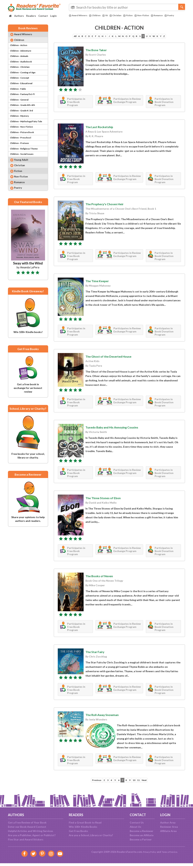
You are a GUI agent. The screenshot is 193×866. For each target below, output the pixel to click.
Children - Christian (21, 74)
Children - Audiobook (22, 68)
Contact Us (137, 822)
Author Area (167, 822)
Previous (91, 783)
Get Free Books (78, 831)
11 (142, 783)
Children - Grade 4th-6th (24, 118)
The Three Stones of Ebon (107, 500)
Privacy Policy (147, 851)
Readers (31, 15)
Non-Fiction (150, 15)
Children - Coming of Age (24, 80)
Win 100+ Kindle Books (83, 826)
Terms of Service (171, 851)
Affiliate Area (168, 831)
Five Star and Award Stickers (25, 839)
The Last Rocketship (102, 129)
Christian (121, 15)
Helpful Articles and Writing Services (30, 831)
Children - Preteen (20, 162)
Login (53, 15)
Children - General (20, 112)
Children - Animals (20, 62)
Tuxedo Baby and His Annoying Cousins (117, 430)
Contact (43, 15)
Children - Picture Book (23, 149)
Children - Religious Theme (25, 168)
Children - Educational (23, 93)
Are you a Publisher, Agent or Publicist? (32, 835)
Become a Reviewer (141, 831)
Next (150, 783)
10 (136, 783)
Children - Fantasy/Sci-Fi (24, 105)
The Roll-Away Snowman (106, 717)
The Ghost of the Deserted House (113, 359)
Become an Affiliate (142, 835)
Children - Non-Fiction (23, 143)
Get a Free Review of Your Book (27, 822)
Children (98, 15)
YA (109, 15)
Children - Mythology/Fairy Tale (28, 137)
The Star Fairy (97, 654)
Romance (167, 15)
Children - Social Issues (23, 174)
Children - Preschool (22, 155)
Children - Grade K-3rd (23, 124)
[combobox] (127, 7)
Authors (19, 15)
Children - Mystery (20, 130)
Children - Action (19, 49)
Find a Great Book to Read (85, 822)
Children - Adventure (22, 55)
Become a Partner (141, 839)
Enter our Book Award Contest (27, 826)
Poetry (74, 18)
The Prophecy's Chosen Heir (108, 206)
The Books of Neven (102, 578)
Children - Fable (19, 99)
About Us (135, 826)
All (57, 38)
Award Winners (79, 15)
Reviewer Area (169, 826)
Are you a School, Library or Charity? (91, 835)
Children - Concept (21, 87)
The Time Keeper (99, 283)
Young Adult (23, 181)
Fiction (134, 15)
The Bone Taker (98, 52)
